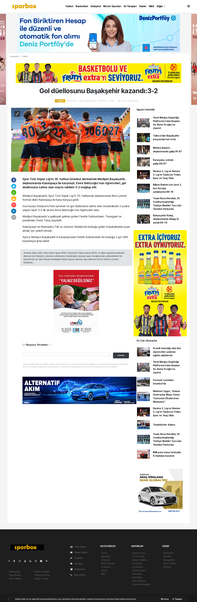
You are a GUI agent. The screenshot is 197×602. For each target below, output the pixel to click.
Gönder (121, 355)
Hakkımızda (14, 571)
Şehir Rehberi (139, 581)
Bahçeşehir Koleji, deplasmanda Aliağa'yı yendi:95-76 (166, 219)
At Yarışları (130, 6)
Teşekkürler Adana (164, 424)
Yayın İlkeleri (15, 575)
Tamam (177, 599)
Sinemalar (137, 574)
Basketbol (82, 6)
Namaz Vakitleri (139, 560)
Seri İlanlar (137, 577)
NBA (151, 6)
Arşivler (76, 563)
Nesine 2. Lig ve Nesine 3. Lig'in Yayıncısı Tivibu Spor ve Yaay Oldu (167, 175)
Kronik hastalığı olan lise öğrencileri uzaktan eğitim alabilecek (167, 352)
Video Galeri (78, 552)
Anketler (167, 556)
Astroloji (167, 567)
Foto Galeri (78, 546)
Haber (142, 6)
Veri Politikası (15, 578)
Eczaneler (137, 563)
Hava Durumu (138, 553)
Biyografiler (169, 560)
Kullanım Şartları (42, 571)
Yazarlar (76, 558)
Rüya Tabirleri (170, 563)
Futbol (69, 6)
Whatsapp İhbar (42, 575)
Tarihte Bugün (139, 570)
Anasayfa (14, 56)
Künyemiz (77, 569)
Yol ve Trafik (138, 556)
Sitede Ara (168, 553)
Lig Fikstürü (137, 567)
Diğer (160, 6)
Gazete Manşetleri (141, 584)
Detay (165, 599)
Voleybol (95, 6)
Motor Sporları (112, 6)
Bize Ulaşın (78, 574)
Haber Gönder (41, 578)
